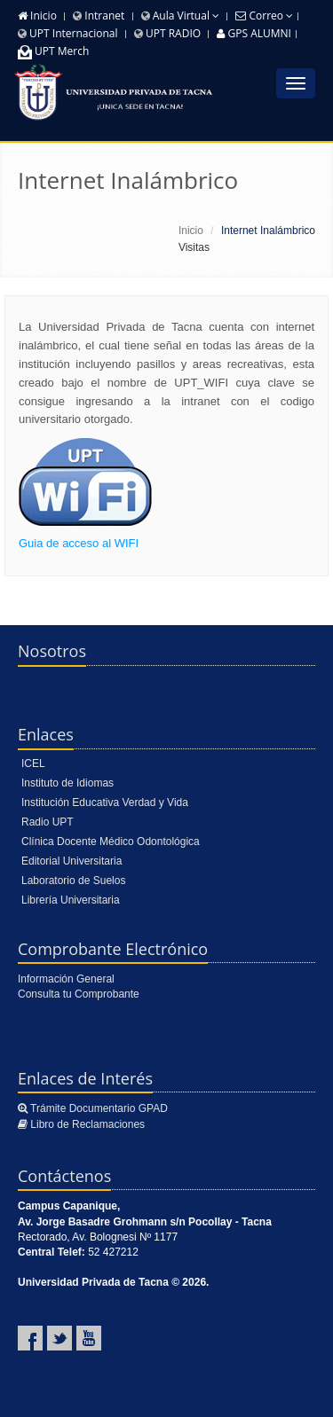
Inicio (37, 15)
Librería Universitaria (70, 900)
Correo (264, 15)
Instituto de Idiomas (67, 783)
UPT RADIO (167, 33)
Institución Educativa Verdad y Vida (104, 802)
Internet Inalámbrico (128, 180)
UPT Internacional (68, 33)
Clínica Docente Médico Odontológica (110, 841)
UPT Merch (53, 51)
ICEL (33, 763)
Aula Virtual (180, 15)
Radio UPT (47, 822)
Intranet (98, 15)
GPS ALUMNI (254, 33)
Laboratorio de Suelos (73, 880)
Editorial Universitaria (71, 861)
